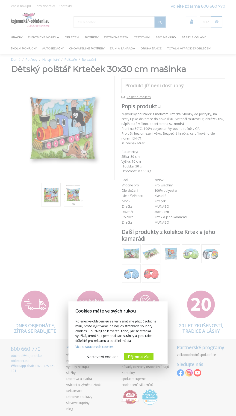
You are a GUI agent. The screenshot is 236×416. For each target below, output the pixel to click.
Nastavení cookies (102, 357)
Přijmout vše (139, 357)
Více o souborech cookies (94, 346)
